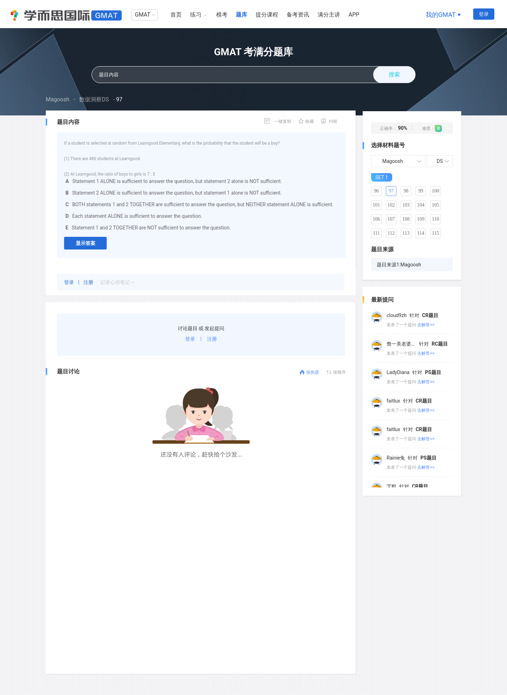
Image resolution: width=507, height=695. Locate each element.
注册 (88, 282)
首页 (176, 14)
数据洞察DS (94, 99)
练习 (195, 14)
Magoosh (57, 99)
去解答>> (425, 313)
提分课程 (267, 14)
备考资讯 (298, 14)
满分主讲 (329, 14)
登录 (484, 14)
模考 (221, 14)
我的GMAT (441, 14)
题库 (241, 14)
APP (354, 14)
